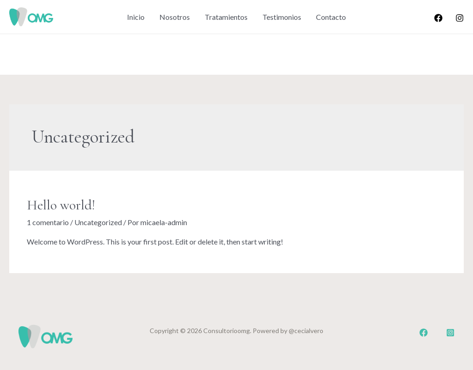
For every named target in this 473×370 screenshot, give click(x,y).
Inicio (136, 16)
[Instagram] (459, 18)
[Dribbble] (450, 332)
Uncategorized (98, 222)
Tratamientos (226, 16)
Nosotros (174, 16)
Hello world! (61, 205)
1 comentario (48, 222)
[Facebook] (438, 18)
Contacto (331, 16)
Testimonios (281, 16)
